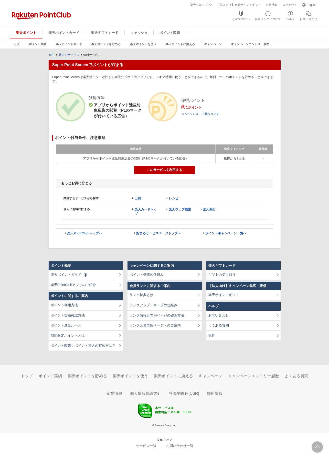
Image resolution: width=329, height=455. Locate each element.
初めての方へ (241, 19)
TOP (51, 55)
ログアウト (289, 5)
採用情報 (215, 393)
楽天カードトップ (146, 212)
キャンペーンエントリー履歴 (250, 44)
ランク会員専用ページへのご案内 (155, 325)
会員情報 (271, 5)
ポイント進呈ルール (66, 325)
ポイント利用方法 (64, 305)
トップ (15, 44)
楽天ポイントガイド (69, 44)
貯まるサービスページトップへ (158, 233)
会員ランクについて (268, 19)
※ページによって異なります (200, 114)
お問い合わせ (308, 19)
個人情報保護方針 (145, 393)
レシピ (173, 198)
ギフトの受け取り (222, 275)
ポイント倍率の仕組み (146, 275)
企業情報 (114, 393)
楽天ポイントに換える (180, 44)
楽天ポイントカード (63, 33)
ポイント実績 (37, 44)
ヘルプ (290, 19)
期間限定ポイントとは (68, 335)
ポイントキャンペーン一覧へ (225, 233)
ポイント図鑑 (169, 33)
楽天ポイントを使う (143, 44)
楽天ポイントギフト (223, 295)
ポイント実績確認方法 (68, 315)
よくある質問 (218, 325)
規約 (211, 335)
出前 (138, 198)
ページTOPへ (317, 447)
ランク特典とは (141, 295)
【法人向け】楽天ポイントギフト (239, 5)
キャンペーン (213, 44)
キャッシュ (139, 33)
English (311, 5)
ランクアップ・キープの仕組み (153, 305)
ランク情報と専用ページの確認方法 (156, 315)
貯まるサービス (69, 55)
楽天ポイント (26, 33)
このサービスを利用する (164, 170)
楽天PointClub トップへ (84, 233)
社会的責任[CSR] (184, 393)
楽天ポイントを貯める (106, 44)
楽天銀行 (209, 209)
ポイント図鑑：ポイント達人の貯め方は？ (83, 345)
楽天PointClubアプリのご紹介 (73, 285)
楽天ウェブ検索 (180, 209)
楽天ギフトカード (104, 33)
